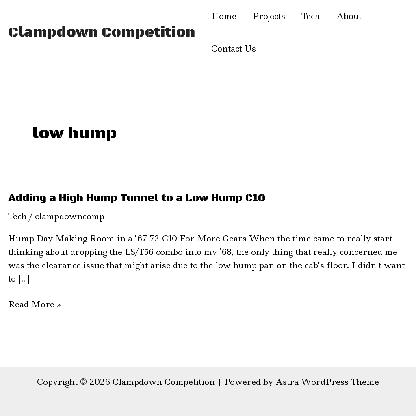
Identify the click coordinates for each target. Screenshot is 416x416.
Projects (269, 16)
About (349, 16)
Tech (310, 16)
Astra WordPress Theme (327, 382)
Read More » (34, 304)
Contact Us (233, 48)
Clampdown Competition (101, 32)
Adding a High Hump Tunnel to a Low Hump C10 (136, 198)
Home (223, 16)
